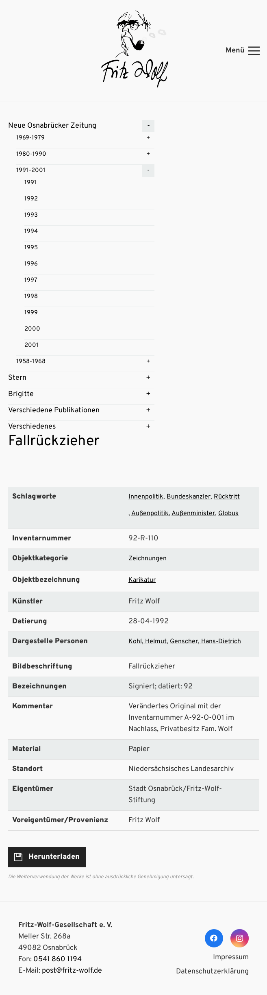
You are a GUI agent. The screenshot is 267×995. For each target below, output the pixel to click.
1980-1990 (31, 154)
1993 (31, 215)
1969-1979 (30, 138)
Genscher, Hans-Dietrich (205, 642)
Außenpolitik (150, 513)
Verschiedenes (32, 426)
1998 (31, 296)
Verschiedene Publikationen (54, 410)
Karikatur (142, 580)
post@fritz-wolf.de (72, 970)
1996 (31, 264)
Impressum (231, 957)
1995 (31, 248)
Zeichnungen (147, 559)
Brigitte (21, 394)
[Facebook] (214, 938)
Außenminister (193, 513)
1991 (30, 183)
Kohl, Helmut (147, 642)
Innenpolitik (145, 497)
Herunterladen (54, 857)
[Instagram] (239, 938)
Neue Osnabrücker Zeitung (52, 126)
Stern (17, 378)
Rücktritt (227, 497)
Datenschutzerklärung (212, 971)
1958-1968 (31, 362)
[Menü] (243, 51)
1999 (31, 313)
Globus (228, 513)
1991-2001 (31, 170)
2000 (32, 329)
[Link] (133, 51)
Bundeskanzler (189, 497)
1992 (31, 199)
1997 (30, 280)
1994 (31, 231)
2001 (31, 345)
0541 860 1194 (57, 959)
